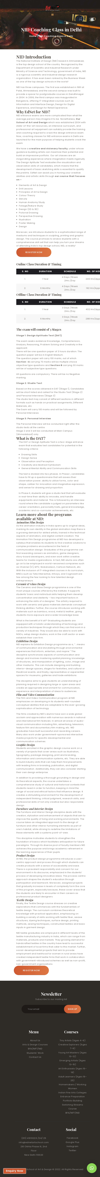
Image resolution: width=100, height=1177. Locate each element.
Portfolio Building (72, 1100)
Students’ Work (35, 1053)
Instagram (72, 1146)
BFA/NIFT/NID (35, 1048)
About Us (35, 1040)
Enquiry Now (14, 1171)
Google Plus (72, 1142)
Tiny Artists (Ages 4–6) (73, 1040)
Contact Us (35, 1057)
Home (32, 36)
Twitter (72, 1150)
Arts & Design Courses (35, 1044)
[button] (92, 1168)
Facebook (72, 1138)
